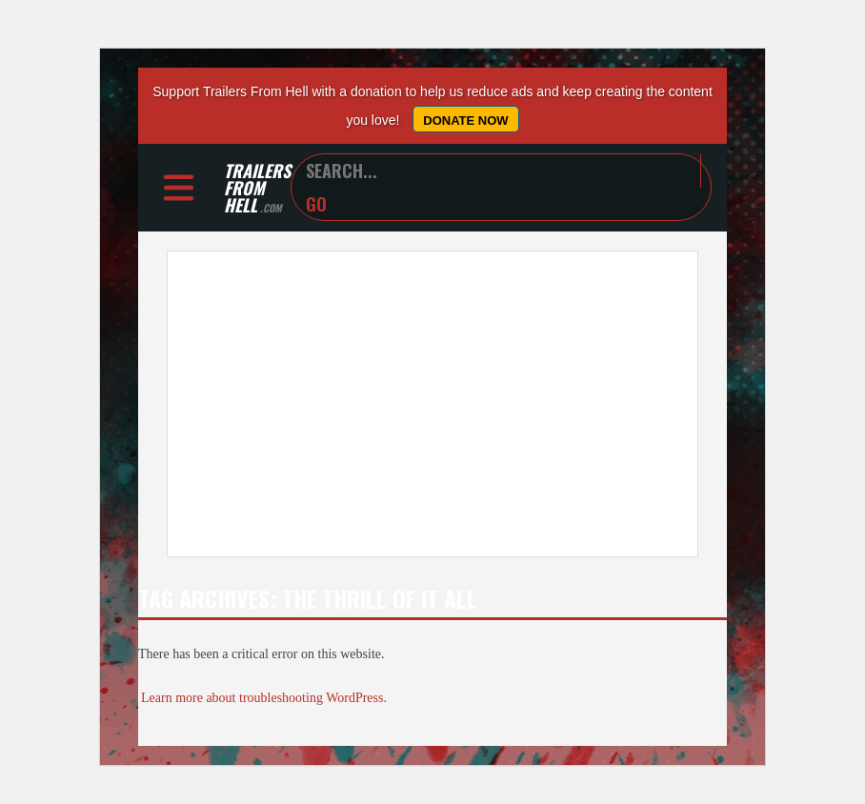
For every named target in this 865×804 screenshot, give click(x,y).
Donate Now (465, 120)
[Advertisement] (432, 404)
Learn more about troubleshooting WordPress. (264, 698)
